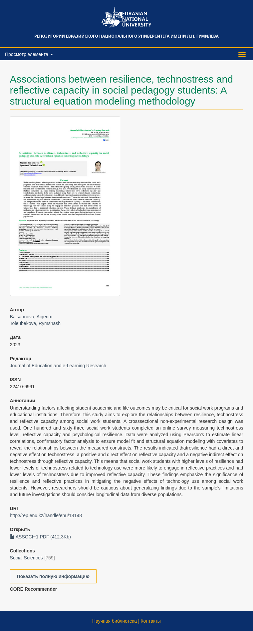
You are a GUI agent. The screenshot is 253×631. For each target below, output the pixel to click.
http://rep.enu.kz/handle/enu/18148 (46, 515)
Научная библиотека (114, 621)
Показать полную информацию (53, 576)
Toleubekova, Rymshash (35, 323)
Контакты (150, 621)
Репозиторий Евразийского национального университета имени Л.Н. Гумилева (126, 36)
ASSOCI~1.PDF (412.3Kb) (40, 536)
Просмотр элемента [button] (29, 54)
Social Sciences (26, 557)
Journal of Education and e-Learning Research (58, 365)
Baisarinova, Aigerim (31, 316)
